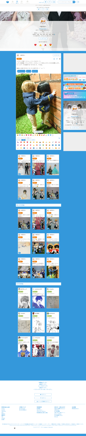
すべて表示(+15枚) (38, 131)
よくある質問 (57, 411)
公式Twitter (56, 409)
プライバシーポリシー (41, 411)
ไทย (2, 416)
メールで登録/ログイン (43, 401)
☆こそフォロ (43, 38)
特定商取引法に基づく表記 (42, 412)
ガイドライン (39, 409)
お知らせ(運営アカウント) (59, 408)
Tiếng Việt (4, 411)
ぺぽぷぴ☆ (43, 27)
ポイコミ (56, 416)
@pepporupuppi (43, 28)
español (3, 409)
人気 (23, 140)
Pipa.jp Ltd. (51, 427)
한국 (2, 412)
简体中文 (3, 414)
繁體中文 (3, 415)
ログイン (43, 394)
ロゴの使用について (58, 415)
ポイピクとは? (22, 408)
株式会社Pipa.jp (75, 408)
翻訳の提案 (7, 407)
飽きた (19, 58)
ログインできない (58, 414)
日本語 (3, 419)
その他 (33, 140)
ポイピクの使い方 (22, 409)
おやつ (28, 140)
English (3, 408)
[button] (14, 428)
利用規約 (38, 408)
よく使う (18, 140)
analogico (45, 427)
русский (3, 418)
